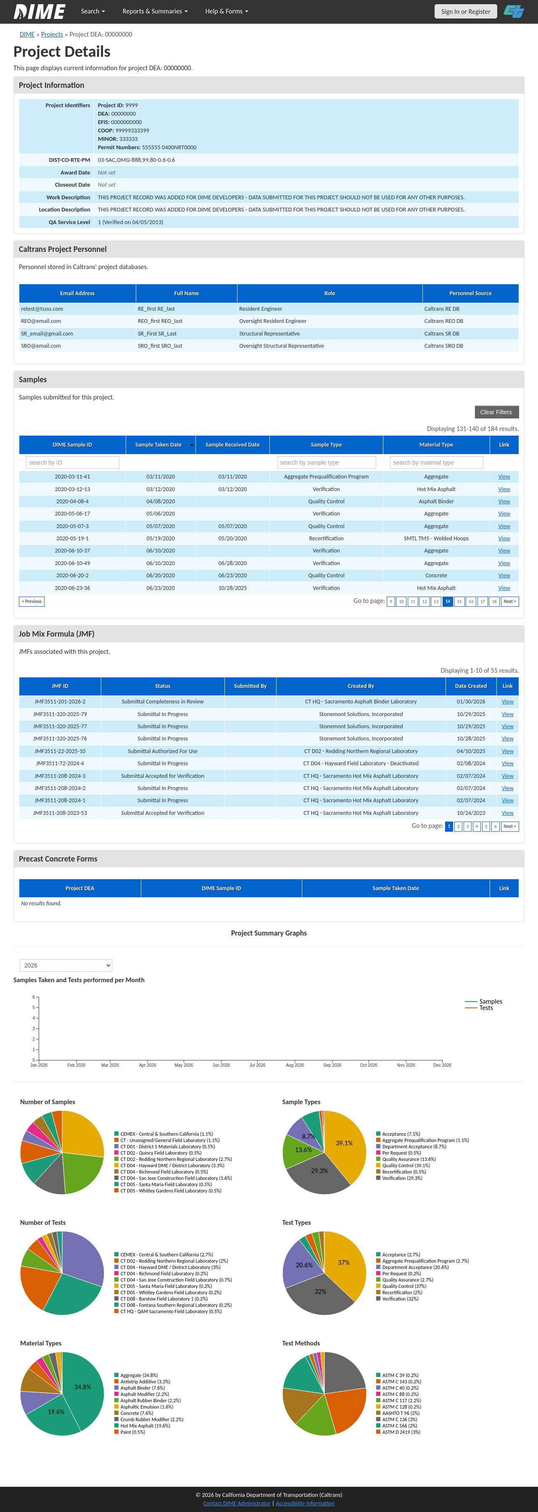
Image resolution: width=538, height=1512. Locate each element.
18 (494, 601)
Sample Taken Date (158, 445)
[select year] (66, 965)
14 (448, 601)
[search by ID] (72, 462)
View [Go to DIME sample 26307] (504, 575)
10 (401, 601)
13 (436, 601)
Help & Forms (227, 11)
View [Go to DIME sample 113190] (504, 563)
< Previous (32, 601)
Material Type (436, 445)
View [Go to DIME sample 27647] (504, 550)
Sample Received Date (233, 445)
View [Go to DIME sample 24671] (504, 501)
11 (413, 601)
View (508, 701)
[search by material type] (436, 462)
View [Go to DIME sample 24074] (504, 489)
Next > (510, 601)
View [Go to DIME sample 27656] (504, 588)
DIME (27, 34)
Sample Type (326, 445)
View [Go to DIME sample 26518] (504, 476)
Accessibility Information (305, 1503)
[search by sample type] (326, 462)
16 (471, 601)
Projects (52, 34)
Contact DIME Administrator (237, 1503)
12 (424, 601)
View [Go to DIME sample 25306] (504, 538)
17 (482, 601)
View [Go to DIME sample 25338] (504, 513)
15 (459, 601)
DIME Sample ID (72, 445)
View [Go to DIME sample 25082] (504, 526)
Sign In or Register (466, 12)
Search (93, 11)
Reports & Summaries (155, 11)
